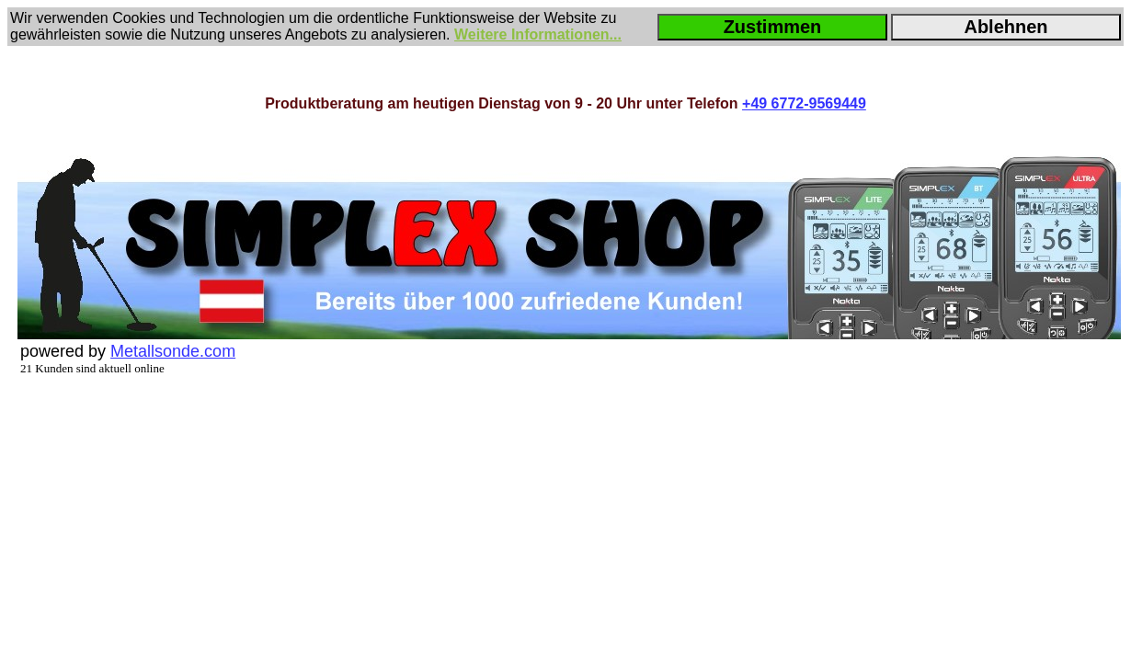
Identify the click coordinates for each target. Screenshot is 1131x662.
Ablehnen (1005, 27)
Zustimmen (773, 27)
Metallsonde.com (172, 351)
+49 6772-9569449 (804, 103)
